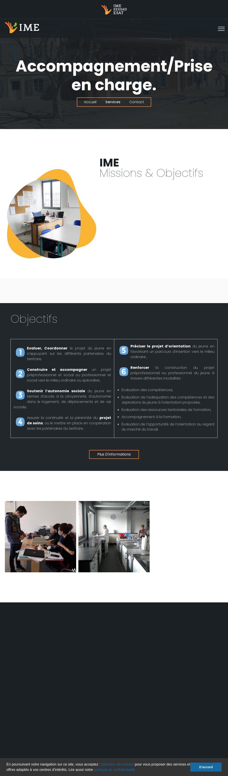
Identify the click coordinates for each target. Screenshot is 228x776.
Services (112, 102)
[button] (136, 770)
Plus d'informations (114, 454)
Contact (136, 102)
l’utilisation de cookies (116, 764)
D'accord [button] (206, 767)
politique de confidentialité (114, 770)
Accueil (90, 102)
